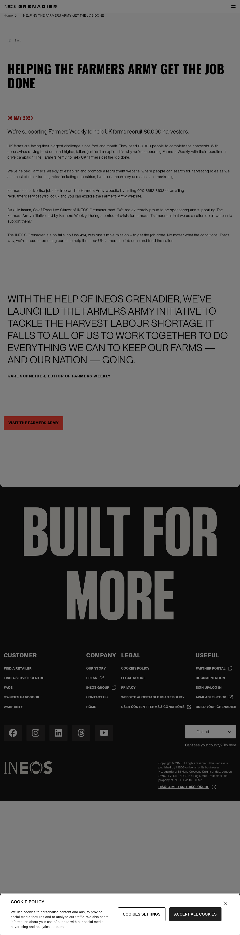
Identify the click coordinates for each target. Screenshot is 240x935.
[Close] (225, 926)
